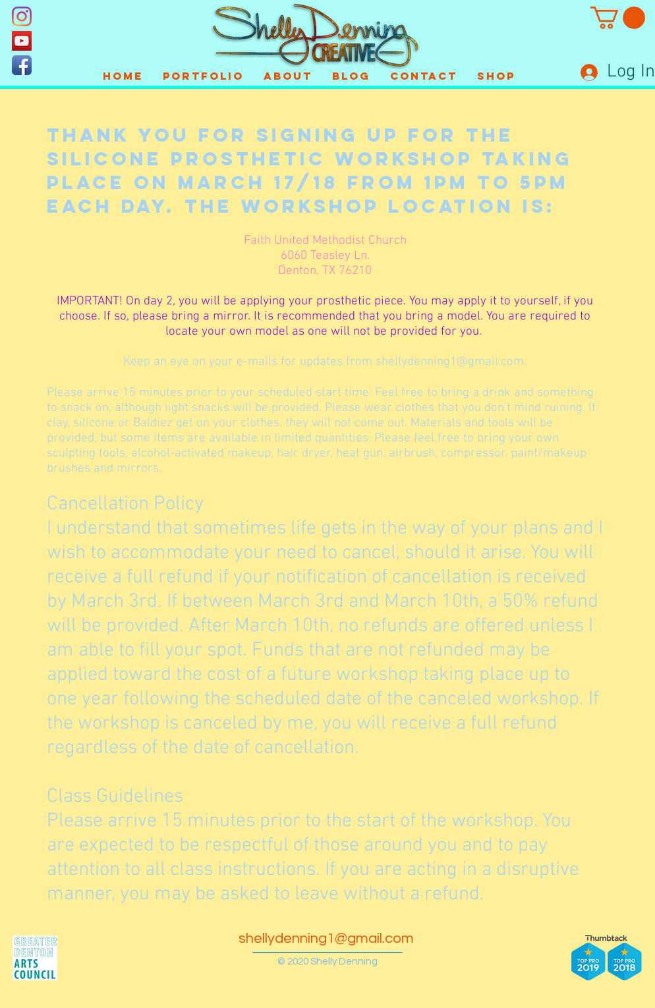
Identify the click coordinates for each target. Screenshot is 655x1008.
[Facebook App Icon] (22, 65)
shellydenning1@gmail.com (450, 362)
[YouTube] (22, 41)
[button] (617, 18)
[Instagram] (22, 16)
